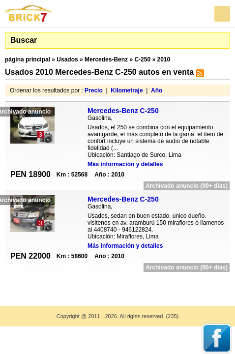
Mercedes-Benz (106, 59)
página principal (27, 59)
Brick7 (29, 13)
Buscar (23, 40)
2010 (163, 59)
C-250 (142, 59)
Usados (67, 59)
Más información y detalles (125, 164)
